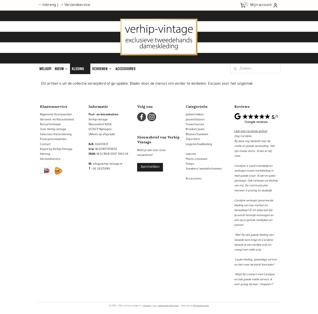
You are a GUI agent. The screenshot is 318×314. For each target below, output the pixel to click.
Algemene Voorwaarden (56, 114)
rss (154, 306)
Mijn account (264, 5)
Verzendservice (50, 159)
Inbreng (45, 154)
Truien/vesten (195, 124)
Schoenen (102, 68)
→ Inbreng (47, 5)
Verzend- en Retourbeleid (57, 119)
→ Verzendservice (75, 5)
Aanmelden (150, 167)
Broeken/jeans (195, 129)
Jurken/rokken (195, 114)
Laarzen (191, 154)
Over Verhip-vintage (53, 129)
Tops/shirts (193, 139)
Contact (45, 144)
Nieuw (61, 68)
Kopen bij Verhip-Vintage (56, 149)
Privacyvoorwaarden (53, 139)
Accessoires (125, 68)
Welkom (45, 68)
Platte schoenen (196, 159)
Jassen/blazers (195, 119)
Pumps (190, 164)
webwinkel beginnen (168, 306)
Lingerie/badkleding (199, 144)
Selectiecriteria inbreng (56, 134)
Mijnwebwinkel (201, 306)
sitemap (147, 306)
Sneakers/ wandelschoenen (204, 169)
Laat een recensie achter (250, 131)
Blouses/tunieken (197, 134)
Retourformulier (50, 124)
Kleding (80, 68)
